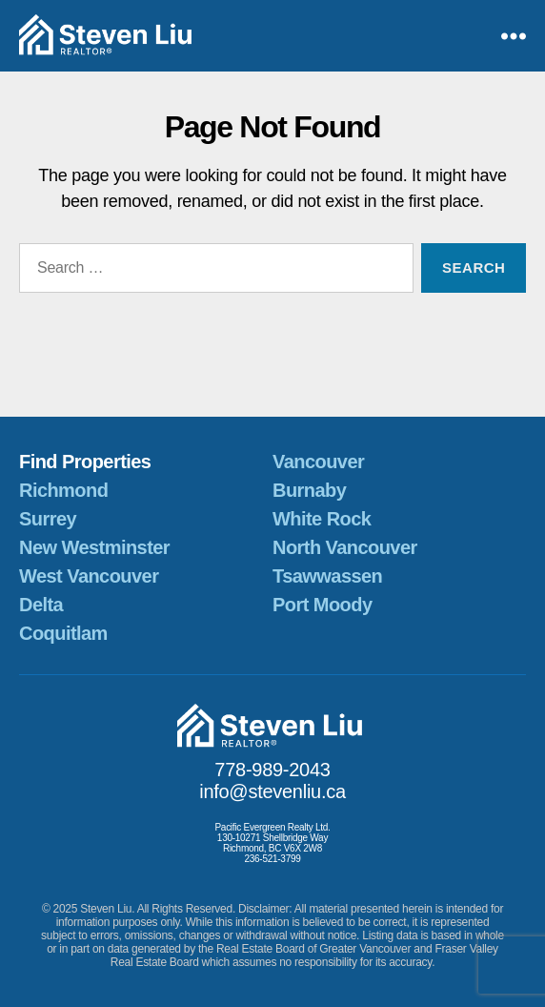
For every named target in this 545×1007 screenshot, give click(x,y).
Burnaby (309, 490)
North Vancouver (344, 547)
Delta (41, 604)
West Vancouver (88, 575)
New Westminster (94, 547)
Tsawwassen (327, 575)
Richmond (63, 490)
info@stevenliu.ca (272, 791)
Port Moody (322, 604)
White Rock (321, 518)
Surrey (47, 518)
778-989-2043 (272, 769)
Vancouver (318, 461)
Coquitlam (63, 633)
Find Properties (85, 461)
